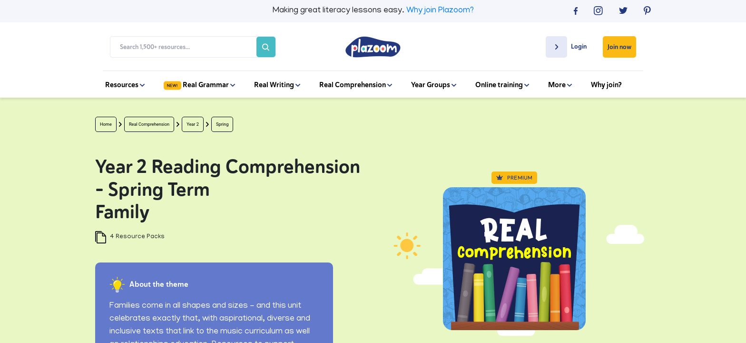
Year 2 (192, 124)
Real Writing (277, 85)
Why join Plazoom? (440, 11)
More (560, 85)
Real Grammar (199, 85)
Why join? (606, 85)
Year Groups (433, 85)
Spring (222, 124)
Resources (125, 85)
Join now (619, 47)
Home (106, 124)
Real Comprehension (355, 85)
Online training (502, 85)
